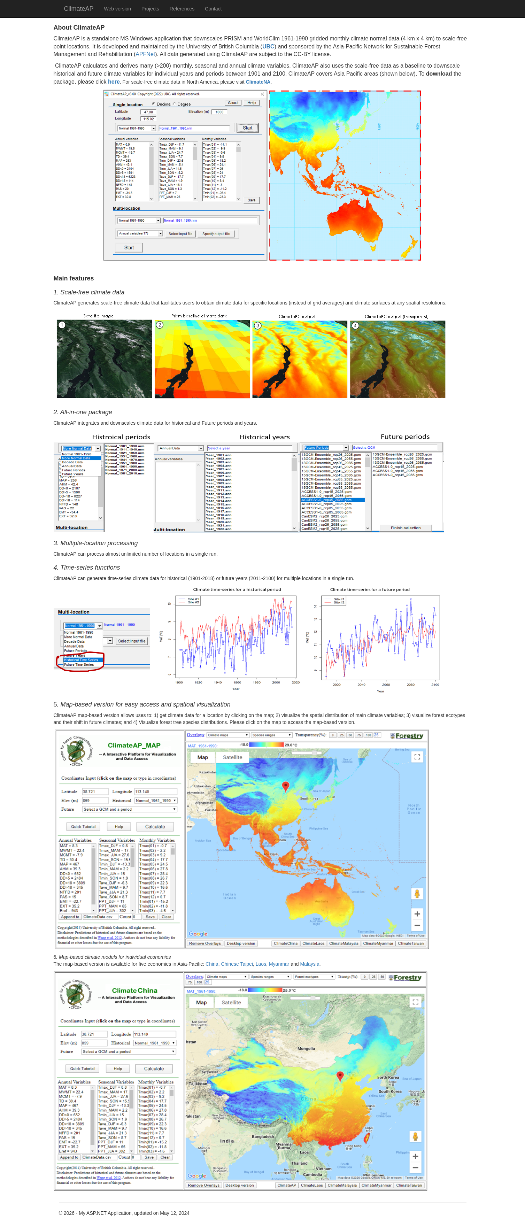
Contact (213, 8)
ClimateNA (258, 82)
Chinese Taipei (237, 964)
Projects (150, 8)
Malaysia (309, 964)
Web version (117, 8)
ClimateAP (79, 8)
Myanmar (279, 964)
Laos (261, 964)
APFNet (145, 54)
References (182, 8)
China (212, 964)
